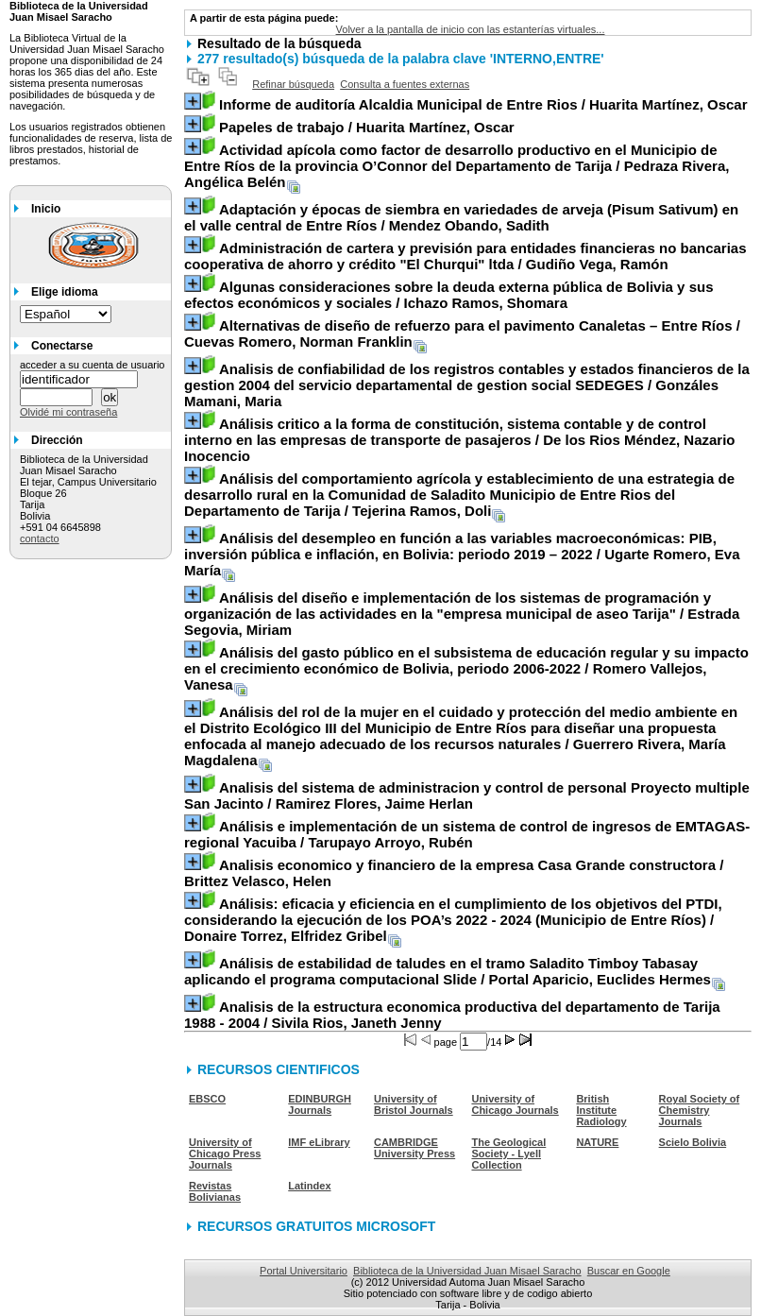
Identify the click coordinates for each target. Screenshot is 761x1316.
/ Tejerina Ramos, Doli (459, 494)
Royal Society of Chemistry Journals (699, 1110)
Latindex (309, 1185)
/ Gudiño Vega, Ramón (465, 256)
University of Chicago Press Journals (225, 1154)
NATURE (597, 1142)
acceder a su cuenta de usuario (92, 364)
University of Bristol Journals (413, 1104)
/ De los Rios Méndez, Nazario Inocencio (460, 440)
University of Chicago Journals (514, 1104)
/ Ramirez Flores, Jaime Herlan (467, 795)
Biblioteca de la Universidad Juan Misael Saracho (467, 1270)
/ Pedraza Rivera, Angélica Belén (456, 166)
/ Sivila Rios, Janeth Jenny (452, 1015)
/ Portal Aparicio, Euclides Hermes (447, 971)
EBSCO (207, 1098)
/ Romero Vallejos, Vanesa (466, 668)
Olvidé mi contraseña (68, 412)
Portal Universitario (303, 1270)
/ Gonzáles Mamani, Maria (467, 385)
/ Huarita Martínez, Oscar (483, 104)
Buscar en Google (628, 1270)
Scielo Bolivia (693, 1142)
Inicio (45, 208)
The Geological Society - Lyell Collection (508, 1154)
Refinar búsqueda (293, 84)
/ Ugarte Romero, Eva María (462, 554)
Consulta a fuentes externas (404, 84)
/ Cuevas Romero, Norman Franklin (462, 333)
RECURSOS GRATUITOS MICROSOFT (316, 1226)
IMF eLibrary (318, 1142)
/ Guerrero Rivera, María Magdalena (460, 736)
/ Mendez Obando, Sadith (461, 217)
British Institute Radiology (601, 1110)
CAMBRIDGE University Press (414, 1148)
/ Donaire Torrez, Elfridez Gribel (453, 920)
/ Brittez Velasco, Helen (453, 873)
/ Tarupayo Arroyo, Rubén (467, 834)
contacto (39, 538)
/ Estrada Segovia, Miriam (461, 614)
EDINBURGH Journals (319, 1104)
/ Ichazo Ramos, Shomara (448, 295)
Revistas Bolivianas (215, 1191)
